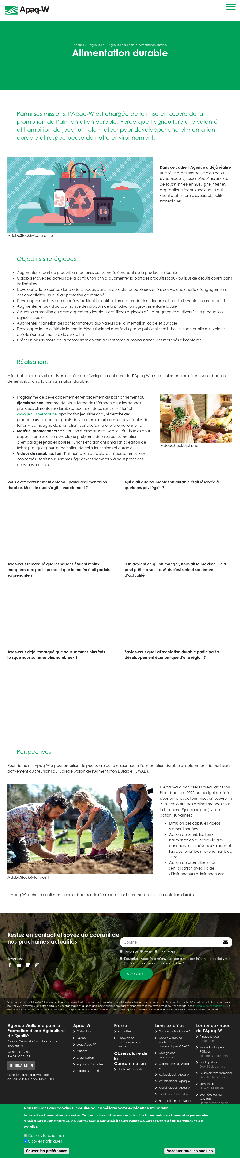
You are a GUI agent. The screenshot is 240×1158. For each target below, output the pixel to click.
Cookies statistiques (45, 1141)
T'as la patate (209, 1062)
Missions (82, 1051)
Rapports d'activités (90, 1064)
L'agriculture (96, 45)
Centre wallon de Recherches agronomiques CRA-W (174, 1042)
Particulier (131, 952)
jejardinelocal (168, 1087)
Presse (148, 952)
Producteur (167, 952)
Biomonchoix (167, 1031)
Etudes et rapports (130, 1069)
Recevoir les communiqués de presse (129, 1042)
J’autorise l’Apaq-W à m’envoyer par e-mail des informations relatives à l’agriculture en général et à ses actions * (177, 961)
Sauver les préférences (46, 1151)
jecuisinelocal (168, 1081)
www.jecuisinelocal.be (37, 414)
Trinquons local (209, 1036)
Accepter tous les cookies (189, 1151)
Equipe (81, 1038)
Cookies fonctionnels (46, 1135)
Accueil (78, 45)
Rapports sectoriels (89, 1070)
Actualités (124, 1031)
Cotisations (84, 1031)
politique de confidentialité (210, 1006)
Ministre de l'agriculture (174, 1094)
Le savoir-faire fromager (216, 1073)
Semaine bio (208, 1084)
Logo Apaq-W (86, 1044)
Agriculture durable (122, 45)
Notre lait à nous (169, 1100)
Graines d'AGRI (169, 1063)
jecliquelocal (167, 1074)
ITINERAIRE (19, 1065)
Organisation (85, 1057)
